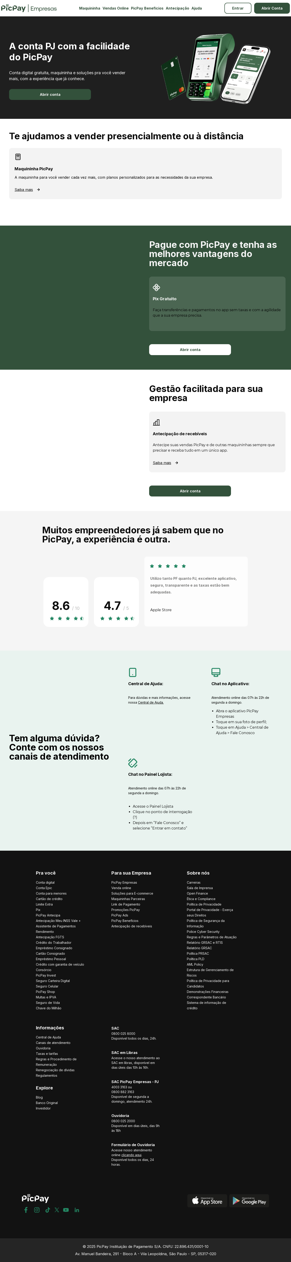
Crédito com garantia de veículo (60, 964)
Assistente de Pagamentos (56, 926)
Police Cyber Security (203, 932)
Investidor (43, 1108)
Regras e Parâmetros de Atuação (212, 937)
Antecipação (177, 8)
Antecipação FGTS (50, 937)
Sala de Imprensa (200, 888)
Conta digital (45, 882)
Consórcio (43, 970)
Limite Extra (44, 904)
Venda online (121, 888)
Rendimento (45, 932)
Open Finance (197, 893)
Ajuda (196, 8)
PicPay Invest (46, 975)
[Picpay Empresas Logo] (29, 8)
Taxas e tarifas (47, 1054)
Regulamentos (46, 1075)
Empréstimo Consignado (54, 948)
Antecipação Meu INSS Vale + (58, 921)
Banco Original (47, 1103)
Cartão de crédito (49, 899)
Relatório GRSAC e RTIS (205, 942)
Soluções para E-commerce (132, 893)
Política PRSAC (198, 953)
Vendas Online (116, 8)
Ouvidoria (43, 1048)
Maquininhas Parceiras (128, 899)
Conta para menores (51, 893)
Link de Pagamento (125, 904)
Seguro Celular (47, 986)
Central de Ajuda (48, 1037)
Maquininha (89, 8)
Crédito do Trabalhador (53, 942)
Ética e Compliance (201, 899)
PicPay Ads (119, 915)
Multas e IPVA (46, 997)
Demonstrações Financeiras (207, 992)
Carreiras (194, 882)
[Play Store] (249, 1205)
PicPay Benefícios (147, 8)
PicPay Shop (45, 992)
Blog (39, 1097)
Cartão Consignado (50, 953)
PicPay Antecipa (48, 915)
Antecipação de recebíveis (131, 926)
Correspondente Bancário (206, 997)
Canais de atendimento (53, 1043)
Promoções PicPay (125, 910)
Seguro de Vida (48, 1003)
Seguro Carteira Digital (53, 981)
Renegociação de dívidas (55, 1070)
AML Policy (195, 964)
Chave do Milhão (48, 1008)
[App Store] (207, 1205)
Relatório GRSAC (199, 948)
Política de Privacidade (204, 904)
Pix (38, 910)
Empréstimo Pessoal (51, 959)
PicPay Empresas (124, 882)
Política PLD (195, 959)
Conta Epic (44, 888)
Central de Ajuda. (151, 702)
